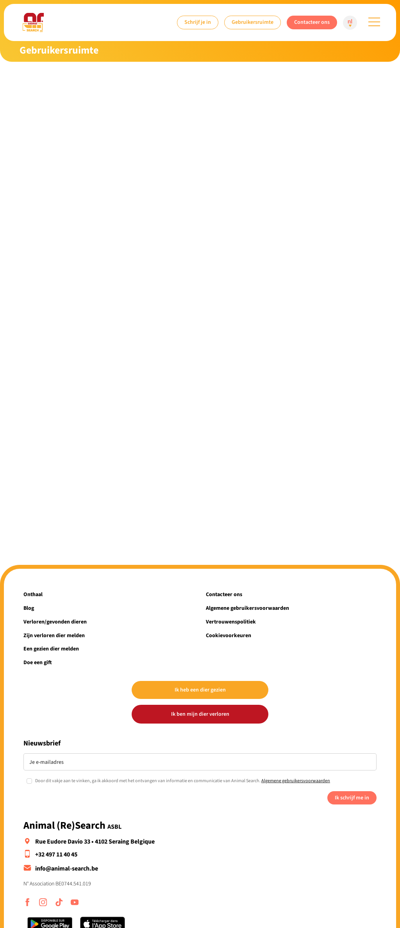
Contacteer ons (312, 22)
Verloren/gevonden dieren (55, 622)
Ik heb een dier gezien (200, 690)
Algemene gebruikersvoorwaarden (247, 608)
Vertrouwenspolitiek (231, 622)
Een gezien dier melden (51, 649)
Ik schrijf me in (352, 798)
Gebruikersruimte (252, 22)
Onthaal (33, 594)
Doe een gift (37, 662)
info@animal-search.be (66, 868)
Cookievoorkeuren (228, 635)
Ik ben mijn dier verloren (200, 714)
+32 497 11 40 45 (56, 854)
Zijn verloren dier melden (54, 635)
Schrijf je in (197, 22)
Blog (28, 608)
